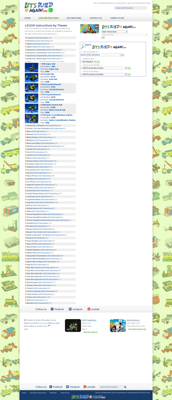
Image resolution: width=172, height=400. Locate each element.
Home (24, 393)
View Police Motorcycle (137, 329)
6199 (53, 118)
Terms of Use (64, 393)
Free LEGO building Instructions (38, 7)
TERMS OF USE (117, 18)
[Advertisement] (104, 98)
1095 (53, 66)
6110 (53, 77)
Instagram (76, 309)
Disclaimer (53, 393)
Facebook (57, 309)
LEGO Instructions (49, 18)
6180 (53, 107)
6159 (53, 97)
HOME (27, 18)
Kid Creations (74, 18)
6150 (53, 87)
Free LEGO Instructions (38, 393)
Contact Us (96, 18)
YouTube (93, 309)
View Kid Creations (90, 332)
